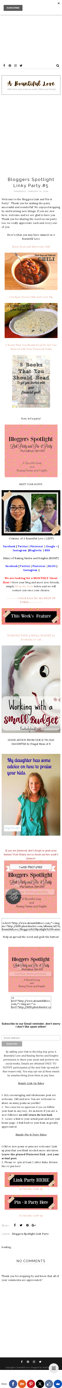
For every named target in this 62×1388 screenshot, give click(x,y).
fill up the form (24, 586)
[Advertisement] (31, 31)
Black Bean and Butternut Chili (31, 246)
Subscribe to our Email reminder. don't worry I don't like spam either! (31, 1025)
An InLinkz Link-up (31, 1188)
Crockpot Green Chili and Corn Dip (31, 297)
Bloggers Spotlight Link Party (30, 1233)
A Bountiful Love (22, 1367)
